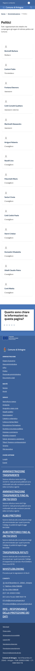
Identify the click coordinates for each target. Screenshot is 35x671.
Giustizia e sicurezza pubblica (13, 428)
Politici (5, 371)
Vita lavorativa (8, 449)
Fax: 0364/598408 (10, 589)
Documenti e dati (9, 377)
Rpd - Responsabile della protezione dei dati (16, 612)
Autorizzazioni (8, 415)
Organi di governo (9, 360)
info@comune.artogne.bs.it (14, 600)
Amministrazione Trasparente (14, 473)
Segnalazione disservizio (10, 644)
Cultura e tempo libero (10, 422)
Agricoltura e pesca (9, 401)
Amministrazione (14, 14)
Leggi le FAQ (6, 640)
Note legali (6, 627)
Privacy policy (7, 631)
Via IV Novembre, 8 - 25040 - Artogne (17, 582)
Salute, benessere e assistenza (13, 439)
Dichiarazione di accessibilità (11, 635)
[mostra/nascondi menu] (4, 7)
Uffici (4, 367)
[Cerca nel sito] (31, 7)
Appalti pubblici (8, 411)
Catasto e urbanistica (10, 418)
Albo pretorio (12, 515)
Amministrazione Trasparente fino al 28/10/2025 (16, 495)
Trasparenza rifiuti (15, 552)
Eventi (5, 462)
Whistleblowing (13, 569)
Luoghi (5, 459)
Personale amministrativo (12, 374)
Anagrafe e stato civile (10, 408)
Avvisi (5, 391)
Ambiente (6, 405)
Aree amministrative (10, 364)
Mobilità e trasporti (9, 435)
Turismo (5, 445)
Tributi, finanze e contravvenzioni (14, 442)
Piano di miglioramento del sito (12, 653)
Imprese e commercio (10, 432)
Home (3, 14)
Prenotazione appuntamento (11, 648)
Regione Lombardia (9, 3)
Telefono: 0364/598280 (12, 586)
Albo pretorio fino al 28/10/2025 (16, 534)
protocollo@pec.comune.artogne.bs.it (17, 604)
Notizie (5, 388)
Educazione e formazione (12, 425)
